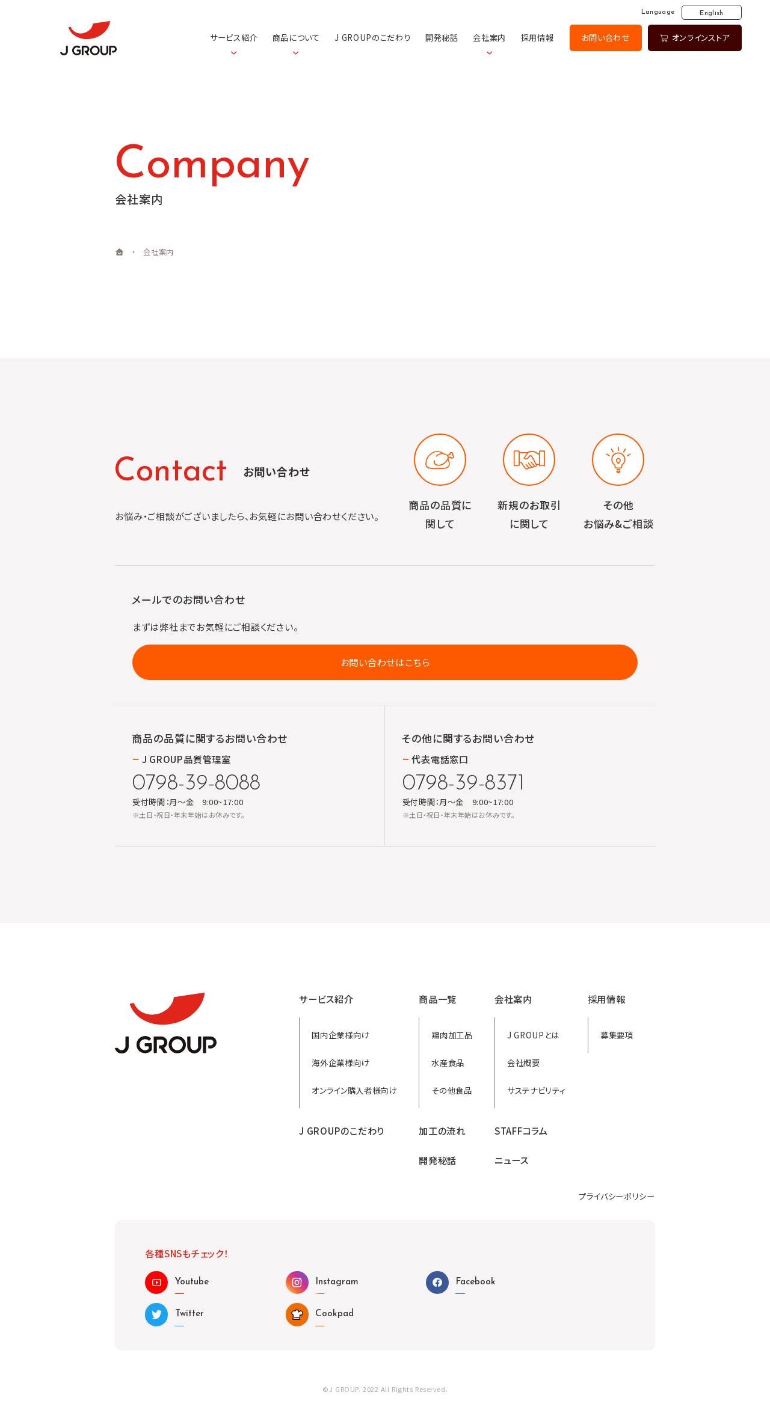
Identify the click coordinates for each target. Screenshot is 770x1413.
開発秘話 (441, 37)
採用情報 (537, 37)
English (711, 13)
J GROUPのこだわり (372, 37)
